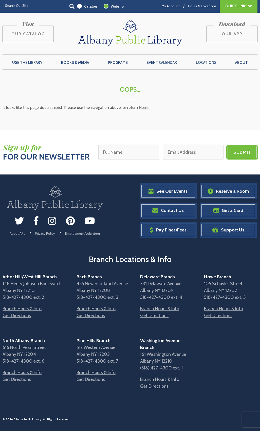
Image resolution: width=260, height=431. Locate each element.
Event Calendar (162, 62)
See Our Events (168, 191)
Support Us (228, 230)
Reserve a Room (228, 191)
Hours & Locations (202, 6)
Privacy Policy (45, 233)
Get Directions (17, 315)
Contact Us (168, 210)
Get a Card (228, 210)
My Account (170, 6)
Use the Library (27, 62)
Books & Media (75, 62)
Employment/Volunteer (82, 233)
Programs (118, 62)
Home (144, 107)
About (241, 62)
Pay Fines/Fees (168, 230)
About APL (17, 233)
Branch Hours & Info (22, 308)
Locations (206, 62)
